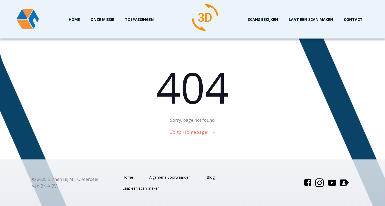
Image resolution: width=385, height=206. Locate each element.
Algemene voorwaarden (170, 177)
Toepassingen (139, 19)
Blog (211, 177)
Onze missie (102, 19)
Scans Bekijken (263, 19)
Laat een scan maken (311, 19)
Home (74, 19)
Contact (353, 19)
